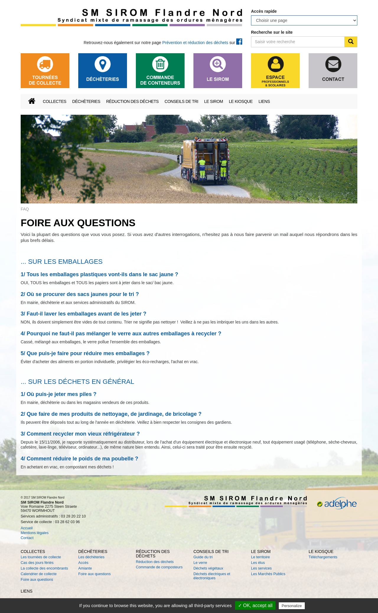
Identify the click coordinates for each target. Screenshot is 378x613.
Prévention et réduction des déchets (195, 42)
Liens (264, 101)
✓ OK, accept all (255, 605)
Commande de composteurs (159, 567)
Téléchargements (323, 557)
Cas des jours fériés (37, 563)
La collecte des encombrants (44, 568)
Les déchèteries (91, 557)
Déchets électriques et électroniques (211, 576)
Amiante (85, 568)
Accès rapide (264, 11)
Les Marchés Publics (268, 574)
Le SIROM (213, 101)
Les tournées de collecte (41, 557)
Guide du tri (203, 557)
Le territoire (260, 557)
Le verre (200, 563)
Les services (261, 568)
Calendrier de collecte (39, 574)
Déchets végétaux (208, 568)
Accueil (27, 528)
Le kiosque (241, 101)
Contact (27, 538)
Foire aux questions (37, 580)
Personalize (292, 606)
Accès (83, 563)
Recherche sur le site (272, 32)
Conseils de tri (181, 101)
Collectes (54, 101)
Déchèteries (86, 101)
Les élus (258, 563)
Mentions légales (35, 533)
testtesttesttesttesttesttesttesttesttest (304, 20)
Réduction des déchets (132, 101)
